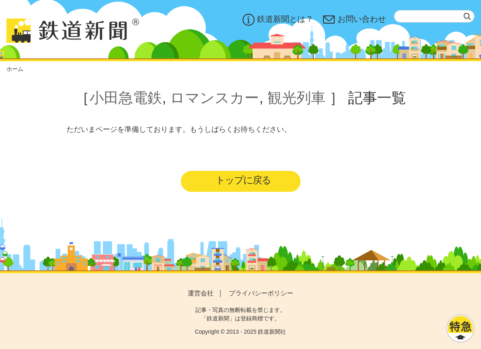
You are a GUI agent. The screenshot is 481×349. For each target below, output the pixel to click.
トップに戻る (243, 179)
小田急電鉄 (125, 97)
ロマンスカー (214, 97)
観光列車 (296, 97)
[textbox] (434, 16)
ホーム (14, 69)
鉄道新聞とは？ (278, 20)
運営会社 (201, 293)
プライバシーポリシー (261, 293)
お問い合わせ (354, 20)
